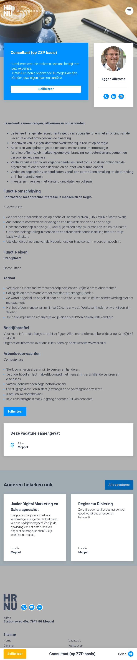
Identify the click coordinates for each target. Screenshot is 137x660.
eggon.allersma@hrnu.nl (121, 96)
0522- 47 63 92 (24, 607)
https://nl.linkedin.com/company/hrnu (39, 607)
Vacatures (74, 640)
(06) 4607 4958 (106, 96)
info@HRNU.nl (32, 607)
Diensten (9, 646)
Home (7, 640)
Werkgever (75, 646)
